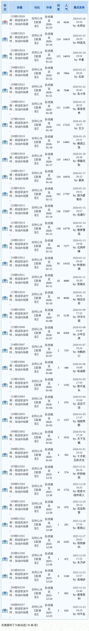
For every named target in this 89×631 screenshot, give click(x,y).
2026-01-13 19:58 (79, 242)
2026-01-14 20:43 (79, 224)
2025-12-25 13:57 (79, 574)
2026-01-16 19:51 (79, 190)
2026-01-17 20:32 (79, 175)
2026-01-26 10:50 (79, 20)
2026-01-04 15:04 (79, 398)
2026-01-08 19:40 (79, 329)
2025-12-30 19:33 (79, 486)
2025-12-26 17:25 (79, 557)
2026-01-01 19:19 (79, 451)
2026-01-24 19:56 (79, 54)
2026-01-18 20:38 (79, 155)
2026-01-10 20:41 (79, 294)
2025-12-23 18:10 (79, 608)
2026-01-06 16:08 (79, 365)
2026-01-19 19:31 (79, 138)
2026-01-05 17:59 (79, 381)
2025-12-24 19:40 (79, 589)
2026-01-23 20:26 (79, 71)
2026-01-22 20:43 (79, 88)
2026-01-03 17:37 (79, 416)
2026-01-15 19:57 (79, 209)
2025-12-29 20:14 (79, 503)
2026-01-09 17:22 (79, 311)
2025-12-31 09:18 (79, 468)
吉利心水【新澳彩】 (37, 22)
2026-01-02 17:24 (79, 433)
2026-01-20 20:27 (79, 123)
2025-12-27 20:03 (79, 538)
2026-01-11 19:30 (79, 279)
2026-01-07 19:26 (79, 346)
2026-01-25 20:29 (79, 37)
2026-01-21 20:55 (79, 103)
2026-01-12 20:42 (79, 259)
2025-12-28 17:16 (79, 522)
